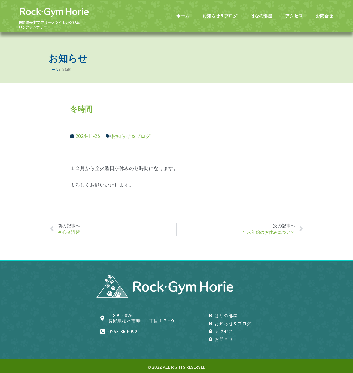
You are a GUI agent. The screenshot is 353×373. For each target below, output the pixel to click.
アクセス (294, 16)
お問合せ (324, 16)
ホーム (182, 16)
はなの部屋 (261, 16)
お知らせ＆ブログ (219, 16)
